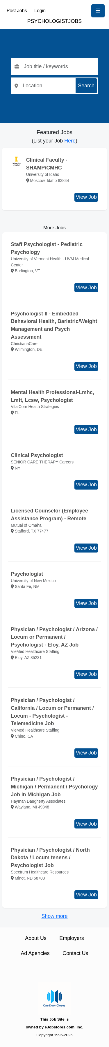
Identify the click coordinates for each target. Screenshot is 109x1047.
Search (86, 86)
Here (70, 141)
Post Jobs (17, 10)
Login (40, 10)
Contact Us (75, 953)
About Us (35, 938)
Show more (54, 916)
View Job (86, 197)
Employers (71, 938)
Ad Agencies (35, 953)
